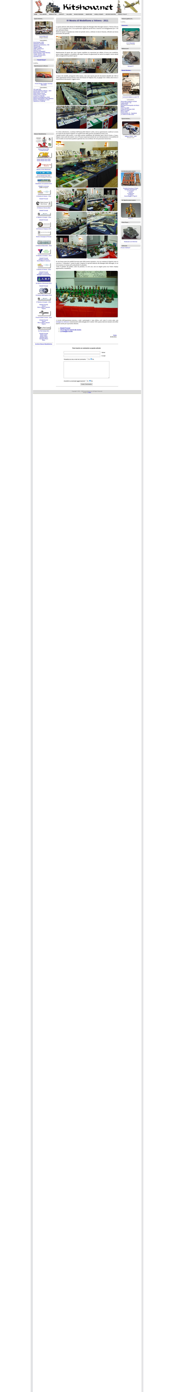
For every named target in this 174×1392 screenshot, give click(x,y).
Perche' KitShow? (125, 247)
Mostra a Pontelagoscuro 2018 (41, 97)
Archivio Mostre (111, 14)
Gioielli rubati (98, 14)
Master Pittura (43, 336)
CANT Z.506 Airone (38, 48)
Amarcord (89, 14)
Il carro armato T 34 (126, 102)
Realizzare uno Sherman (130, 241)
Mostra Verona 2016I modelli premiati (43, 149)
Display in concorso (44, 273)
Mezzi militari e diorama (43, 307)
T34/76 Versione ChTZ (39, 55)
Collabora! (43, 14)
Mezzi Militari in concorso (43, 260)
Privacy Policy (122, 14)
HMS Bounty (36, 46)
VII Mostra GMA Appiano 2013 (44, 295)
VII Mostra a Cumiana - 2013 (43, 255)
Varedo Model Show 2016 (44, 159)
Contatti (61, 14)
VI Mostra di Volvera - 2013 (43, 269)
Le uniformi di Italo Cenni (127, 114)
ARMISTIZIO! (124, 104)
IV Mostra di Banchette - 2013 (44, 245)
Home (35, 14)
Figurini (44, 308)
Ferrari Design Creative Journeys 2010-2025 (43, 84)
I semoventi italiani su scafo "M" (130, 97)
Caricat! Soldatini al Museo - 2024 (42, 90)
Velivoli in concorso (44, 259)
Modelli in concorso (44, 186)
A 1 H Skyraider (130, 43)
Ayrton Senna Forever (39, 93)
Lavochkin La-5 (37, 56)
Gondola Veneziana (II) (131, 189)
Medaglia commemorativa (44, 274)
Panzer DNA (124, 111)
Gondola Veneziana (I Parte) (130, 188)
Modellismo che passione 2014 (43, 183)
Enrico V (130, 218)
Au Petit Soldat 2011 (43, 331)
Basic (43, 340)
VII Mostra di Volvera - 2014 (43, 196)
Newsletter (52, 14)
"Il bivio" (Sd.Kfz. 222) (39, 54)
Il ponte (131, 192)
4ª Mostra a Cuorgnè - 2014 (43, 217)
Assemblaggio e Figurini (130, 196)
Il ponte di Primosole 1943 (128, 109)
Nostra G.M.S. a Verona (39, 94)
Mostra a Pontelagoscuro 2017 (41, 99)
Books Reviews (78, 14)
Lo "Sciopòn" (130, 191)
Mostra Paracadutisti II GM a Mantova (43, 98)
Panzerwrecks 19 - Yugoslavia (129, 113)
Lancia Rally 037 (43, 36)
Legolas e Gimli (37, 47)
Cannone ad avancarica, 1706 (41, 44)
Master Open (43, 334)
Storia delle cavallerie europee (129, 101)
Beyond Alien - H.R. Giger (40, 92)
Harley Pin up (37, 50)
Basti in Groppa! (125, 110)
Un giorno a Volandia (38, 96)
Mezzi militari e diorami (44, 322)
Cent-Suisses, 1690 (38, 42)
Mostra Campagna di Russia (43, 236)
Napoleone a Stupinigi (39, 101)
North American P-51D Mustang (41, 52)
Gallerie (69, 14)
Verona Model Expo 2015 (43, 175)
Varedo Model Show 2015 (44, 160)
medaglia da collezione (62, 322)
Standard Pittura (43, 338)
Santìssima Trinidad (38, 43)
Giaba (115, 335)
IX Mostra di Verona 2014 (43, 208)
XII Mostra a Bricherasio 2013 (44, 283)
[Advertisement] (43, 117)
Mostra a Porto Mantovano (44, 169)
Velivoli (43, 306)
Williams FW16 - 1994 (131, 136)
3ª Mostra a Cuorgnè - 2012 (43, 302)
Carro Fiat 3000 (125, 108)
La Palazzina (130, 193)
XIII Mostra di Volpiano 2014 (43, 229)
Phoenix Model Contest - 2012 (44, 317)
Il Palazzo (130, 194)
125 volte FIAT (37, 89)
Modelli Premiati (43, 198)
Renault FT (131, 66)
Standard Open (44, 337)
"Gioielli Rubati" (41, 60)
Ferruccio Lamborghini (39, 51)
